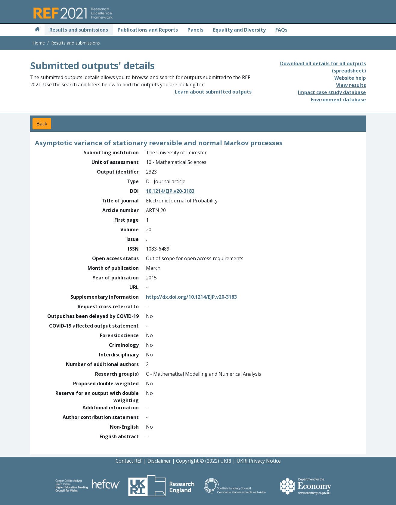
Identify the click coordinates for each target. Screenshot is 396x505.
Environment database (338, 99)
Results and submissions (78, 29)
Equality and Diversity (239, 29)
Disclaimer (159, 460)
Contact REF (129, 460)
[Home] (37, 30)
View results (351, 85)
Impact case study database (332, 92)
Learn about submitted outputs (213, 91)
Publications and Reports (148, 29)
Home (38, 43)
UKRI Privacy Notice (259, 460)
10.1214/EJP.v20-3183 (170, 191)
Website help (350, 78)
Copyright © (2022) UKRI (203, 460)
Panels (195, 29)
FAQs (281, 29)
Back (41, 123)
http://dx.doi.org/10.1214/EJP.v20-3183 (191, 297)
